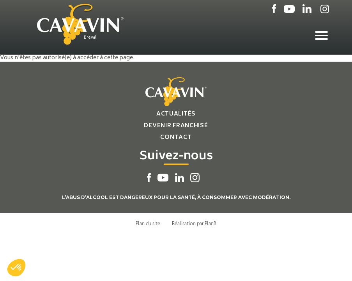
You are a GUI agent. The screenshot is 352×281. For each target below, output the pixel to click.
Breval (90, 37)
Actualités (176, 114)
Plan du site (148, 223)
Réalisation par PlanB (194, 223)
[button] (16, 267)
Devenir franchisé (176, 126)
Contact (175, 137)
